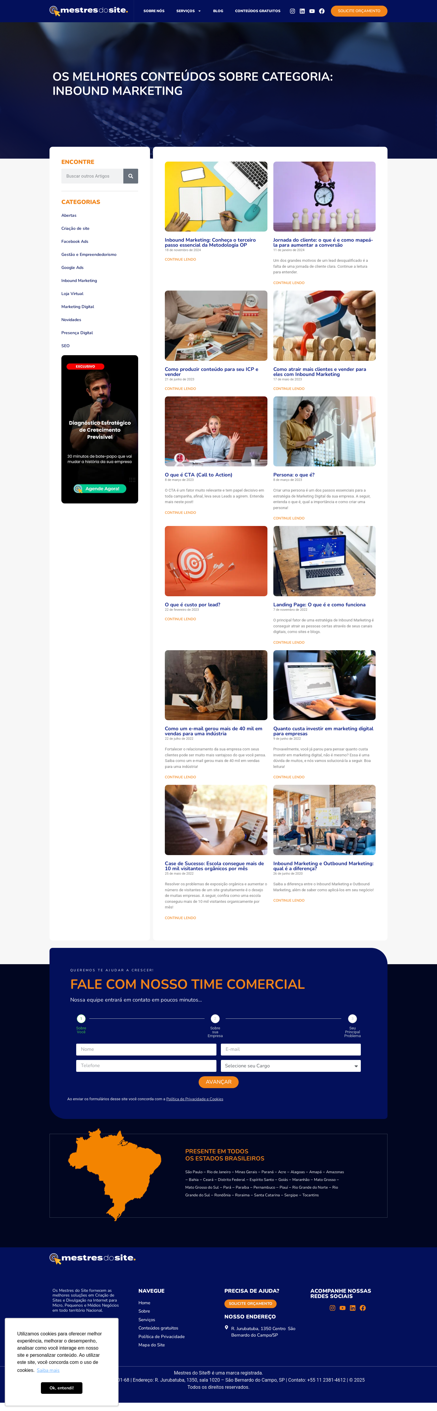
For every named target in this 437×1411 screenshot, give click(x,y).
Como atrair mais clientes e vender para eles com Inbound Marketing (319, 372)
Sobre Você (81, 1030)
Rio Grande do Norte (310, 1195)
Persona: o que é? (294, 474)
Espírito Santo (262, 1188)
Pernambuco (264, 1195)
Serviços (188, 11)
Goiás (283, 1188)
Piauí (284, 1195)
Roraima (242, 1203)
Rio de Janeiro (219, 1180)
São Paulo (193, 1180)
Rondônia (222, 1203)
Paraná (267, 1180)
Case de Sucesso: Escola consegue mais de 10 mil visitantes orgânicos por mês (214, 866)
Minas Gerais (246, 1180)
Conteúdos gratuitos (257, 11)
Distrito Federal (231, 1188)
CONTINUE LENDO (180, 259)
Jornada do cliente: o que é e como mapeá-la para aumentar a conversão (323, 242)
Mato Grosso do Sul (202, 1195)
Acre (282, 1180)
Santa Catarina (267, 1203)
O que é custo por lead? (192, 604)
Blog (218, 11)
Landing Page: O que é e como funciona (319, 604)
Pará (227, 1195)
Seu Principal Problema (352, 1032)
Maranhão (301, 1188)
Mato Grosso (325, 1188)
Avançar (218, 1087)
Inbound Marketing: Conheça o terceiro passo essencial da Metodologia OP (210, 242)
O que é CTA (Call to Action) (198, 474)
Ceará (208, 1188)
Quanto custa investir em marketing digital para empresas (323, 731)
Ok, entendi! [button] (62, 1388)
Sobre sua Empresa (215, 1032)
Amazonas (335, 1180)
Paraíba (242, 1195)
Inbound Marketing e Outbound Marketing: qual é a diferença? (323, 866)
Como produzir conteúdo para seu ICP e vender (211, 372)
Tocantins (310, 1203)
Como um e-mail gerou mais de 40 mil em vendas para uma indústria (213, 731)
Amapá (315, 1180)
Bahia (194, 1188)
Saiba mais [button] (48, 1370)
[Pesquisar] (130, 176)
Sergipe (291, 1203)
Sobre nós (154, 11)
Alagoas (298, 1180)
